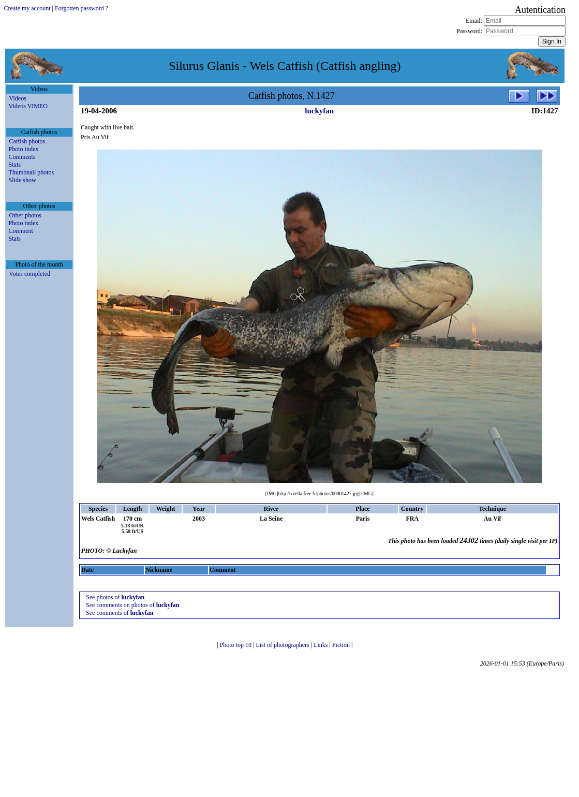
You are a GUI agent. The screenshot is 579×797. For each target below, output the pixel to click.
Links (321, 644)
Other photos (25, 215)
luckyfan (319, 111)
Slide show (22, 180)
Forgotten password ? (81, 8)
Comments (22, 156)
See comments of (119, 612)
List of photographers (283, 644)
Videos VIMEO (28, 106)
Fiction (341, 644)
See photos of (115, 597)
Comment (21, 230)
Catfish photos (27, 141)
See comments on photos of (132, 605)
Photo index (24, 149)
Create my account (27, 8)
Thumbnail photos (31, 172)
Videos (17, 98)
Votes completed (29, 273)
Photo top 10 (236, 644)
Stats (15, 164)
